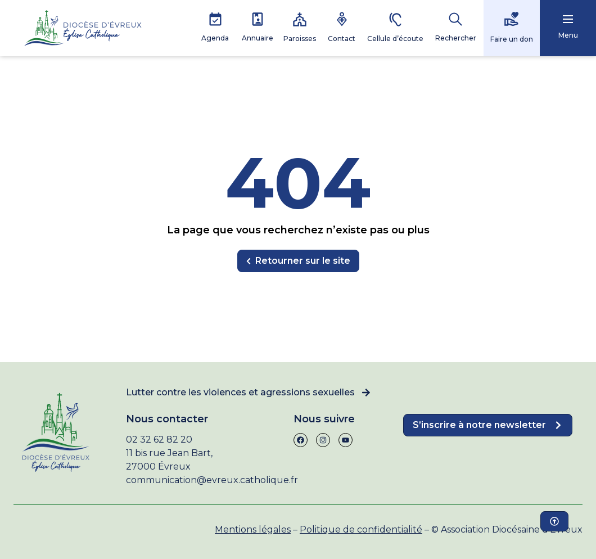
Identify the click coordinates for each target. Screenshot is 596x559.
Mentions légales (253, 529)
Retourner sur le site (298, 260)
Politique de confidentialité (361, 529)
